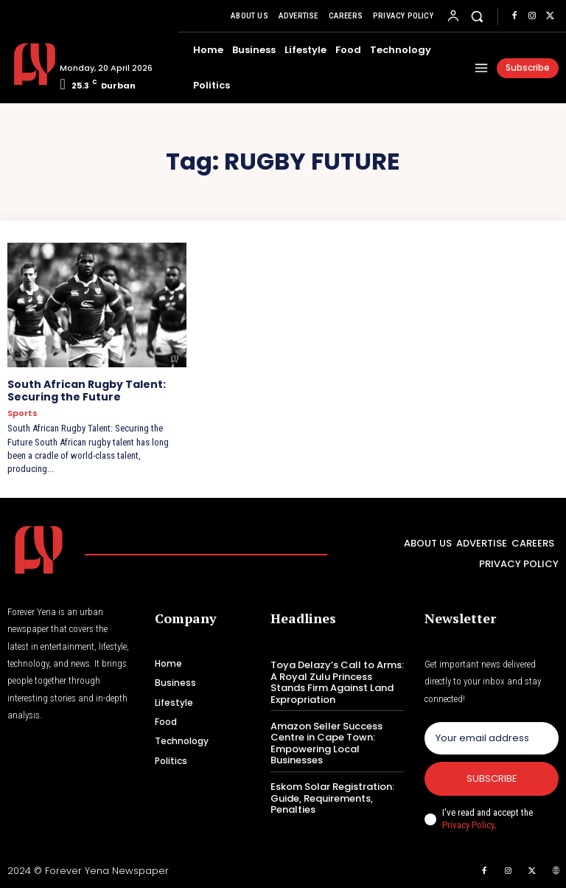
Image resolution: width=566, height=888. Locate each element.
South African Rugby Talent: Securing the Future (86, 390)
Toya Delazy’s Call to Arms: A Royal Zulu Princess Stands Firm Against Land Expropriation (337, 682)
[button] (477, 16)
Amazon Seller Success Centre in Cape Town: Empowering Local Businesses (326, 742)
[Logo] (28, 64)
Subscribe (492, 778)
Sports (22, 413)
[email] (491, 738)
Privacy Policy (468, 824)
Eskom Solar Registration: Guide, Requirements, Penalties (332, 798)
